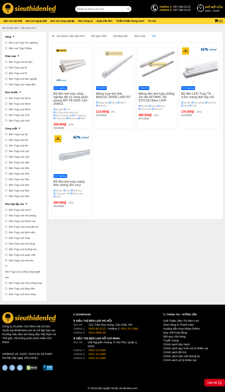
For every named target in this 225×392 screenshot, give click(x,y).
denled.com (130, 388)
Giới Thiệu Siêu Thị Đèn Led (181, 320)
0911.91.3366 (129, 328)
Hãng (8, 36)
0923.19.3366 (97, 350)
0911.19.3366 (97, 354)
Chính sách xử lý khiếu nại (179, 360)
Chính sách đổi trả (174, 352)
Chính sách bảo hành (176, 344)
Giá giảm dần (99, 35)
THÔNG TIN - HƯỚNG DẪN (181, 314)
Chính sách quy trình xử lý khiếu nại (185, 348)
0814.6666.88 (97, 332)
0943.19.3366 (97, 358)
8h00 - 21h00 (214, 8)
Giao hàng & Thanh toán (178, 324)
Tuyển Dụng (170, 340)
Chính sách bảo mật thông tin (181, 356)
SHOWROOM (83, 314)
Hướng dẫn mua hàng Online (181, 328)
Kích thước (11, 92)
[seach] (128, 9)
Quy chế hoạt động (175, 332)
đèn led (22, 334)
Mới (154, 35)
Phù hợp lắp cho (14, 204)
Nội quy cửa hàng (174, 336)
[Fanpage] (5, 368)
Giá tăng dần (120, 35)
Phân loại (10, 56)
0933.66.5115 (97, 328)
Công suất (11, 128)
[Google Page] (12, 368)
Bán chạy (140, 35)
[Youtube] (20, 368)
